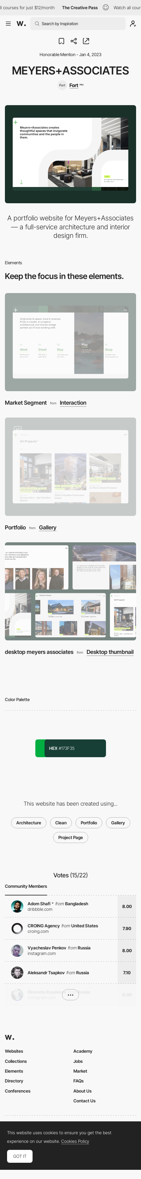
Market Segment (26, 402)
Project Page (70, 837)
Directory (14, 1080)
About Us (82, 1090)
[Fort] (70, 85)
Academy (82, 1051)
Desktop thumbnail (110, 652)
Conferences (17, 1090)
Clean (61, 822)
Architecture (28, 822)
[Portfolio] (70, 467)
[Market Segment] (70, 342)
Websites (14, 1051)
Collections (16, 1061)
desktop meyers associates (39, 652)
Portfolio (15, 527)
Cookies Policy (75, 1141)
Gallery (48, 527)
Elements (14, 1071)
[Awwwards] (21, 23)
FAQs (78, 1080)
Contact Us (84, 1100)
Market (80, 1071)
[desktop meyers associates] (70, 591)
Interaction (73, 403)
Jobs (78, 1061)
